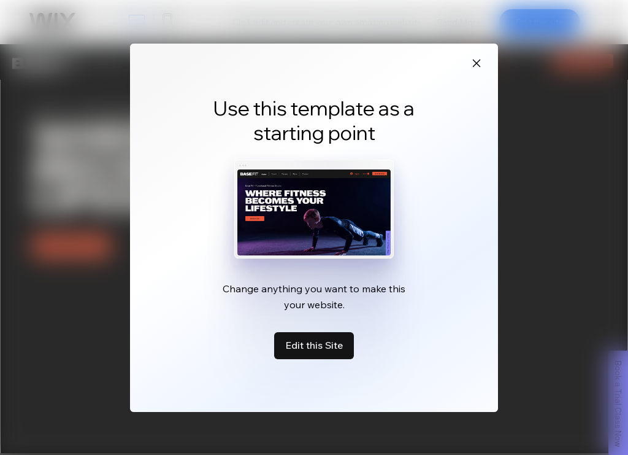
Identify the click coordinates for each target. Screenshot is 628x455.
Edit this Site (314, 345)
